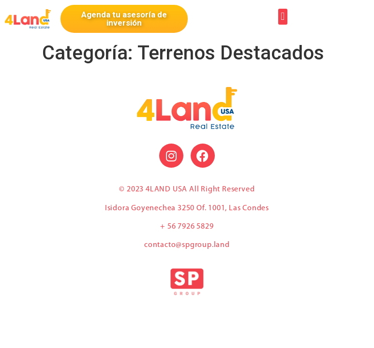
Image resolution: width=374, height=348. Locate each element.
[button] (282, 17)
